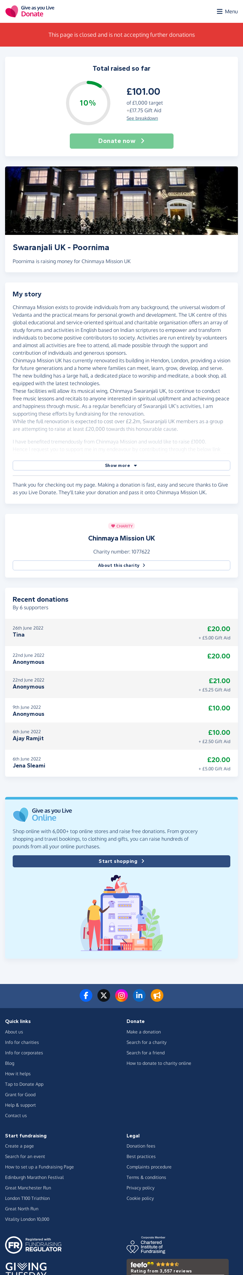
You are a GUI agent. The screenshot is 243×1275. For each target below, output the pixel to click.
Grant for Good (20, 1094)
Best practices (141, 1156)
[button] (121, 465)
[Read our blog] (157, 999)
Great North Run (21, 1208)
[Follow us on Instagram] (121, 999)
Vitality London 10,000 (27, 1219)
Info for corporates (24, 1052)
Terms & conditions (146, 1177)
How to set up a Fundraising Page (39, 1166)
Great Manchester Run (28, 1187)
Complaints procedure (149, 1166)
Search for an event (25, 1156)
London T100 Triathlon (27, 1198)
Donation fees (141, 1146)
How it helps (18, 1073)
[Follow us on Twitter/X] (103, 999)
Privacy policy (140, 1187)
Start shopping (121, 861)
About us (14, 1031)
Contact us (16, 1115)
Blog (9, 1063)
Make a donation (144, 1031)
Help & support (20, 1105)
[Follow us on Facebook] (86, 999)
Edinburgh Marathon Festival (34, 1177)
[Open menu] (227, 11)
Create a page (19, 1146)
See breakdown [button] (142, 118)
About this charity (121, 565)
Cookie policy (140, 1198)
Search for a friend (146, 1052)
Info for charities (22, 1042)
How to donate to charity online (159, 1063)
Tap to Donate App (24, 1084)
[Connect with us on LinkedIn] (139, 999)
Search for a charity (147, 1042)
